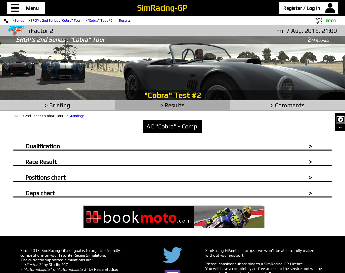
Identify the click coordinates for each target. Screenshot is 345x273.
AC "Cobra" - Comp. (172, 126)
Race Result (41, 161)
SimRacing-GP (162, 7)
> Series (18, 20)
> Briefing (57, 105)
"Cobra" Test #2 (172, 95)
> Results (124, 20)
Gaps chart (40, 193)
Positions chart (45, 177)
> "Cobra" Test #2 (99, 20)
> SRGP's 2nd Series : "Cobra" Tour (54, 20)
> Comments (287, 105)
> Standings (75, 116)
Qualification (42, 146)
